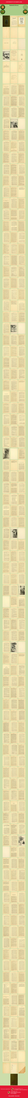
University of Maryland (14, 2)
